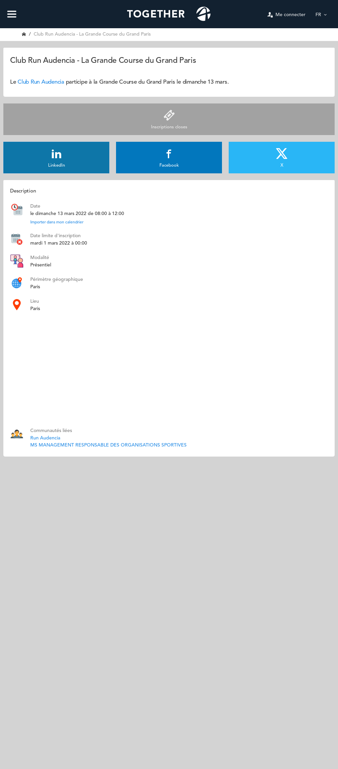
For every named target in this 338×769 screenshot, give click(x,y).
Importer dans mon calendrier (56, 222)
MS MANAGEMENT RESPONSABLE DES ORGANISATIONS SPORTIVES (108, 445)
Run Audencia (45, 438)
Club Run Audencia (40, 82)
